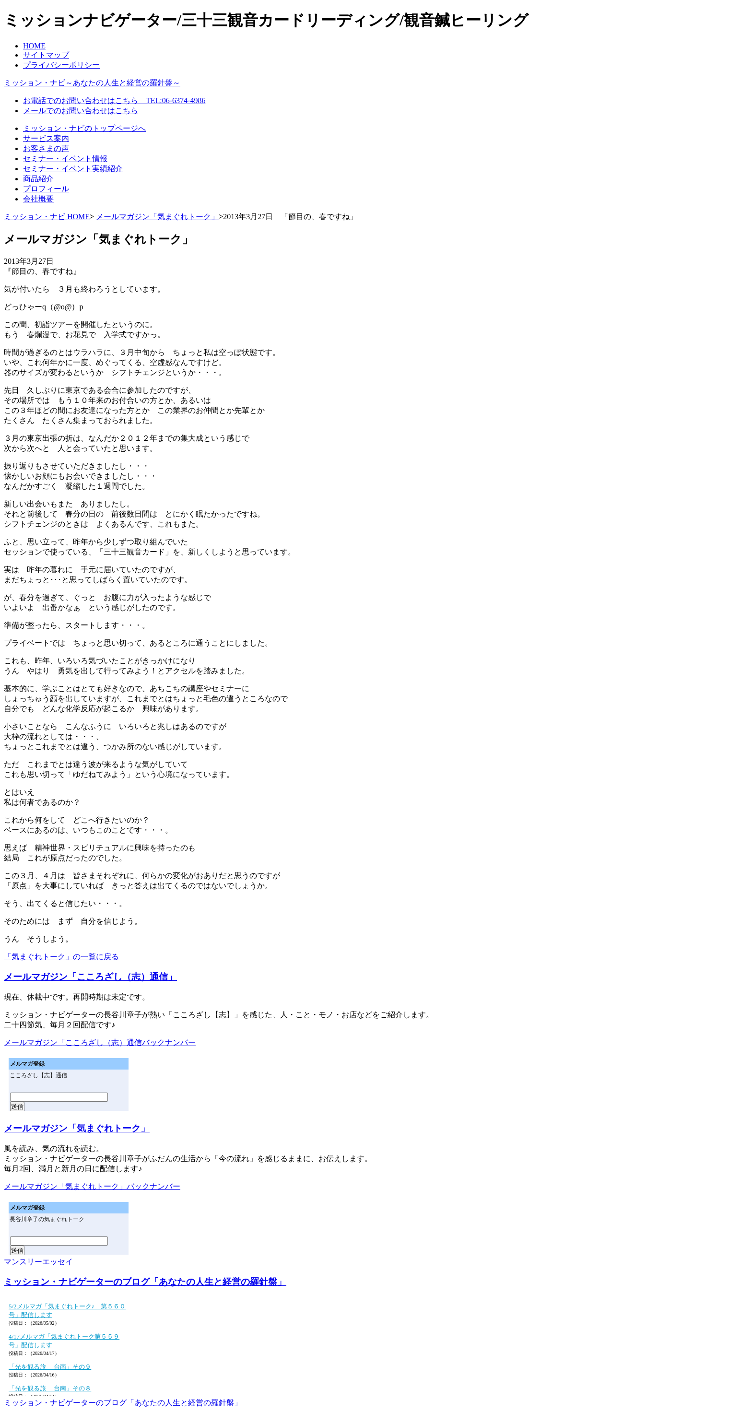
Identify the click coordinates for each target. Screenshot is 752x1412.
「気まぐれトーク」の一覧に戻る (61, 957)
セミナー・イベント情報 (65, 158)
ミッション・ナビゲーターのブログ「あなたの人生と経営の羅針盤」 (145, 1282)
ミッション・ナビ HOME (47, 216)
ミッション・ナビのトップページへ (84, 128)
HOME (34, 46)
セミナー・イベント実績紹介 (73, 169)
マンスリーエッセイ (38, 1262)
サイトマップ (46, 55)
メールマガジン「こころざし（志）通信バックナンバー (100, 1042)
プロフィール (46, 189)
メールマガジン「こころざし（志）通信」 (90, 977)
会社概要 (38, 199)
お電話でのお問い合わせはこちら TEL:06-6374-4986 (114, 100)
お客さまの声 (46, 148)
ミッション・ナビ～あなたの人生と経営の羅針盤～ (92, 83)
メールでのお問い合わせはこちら (80, 110)
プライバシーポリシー (61, 65)
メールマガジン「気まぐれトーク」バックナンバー (92, 1186)
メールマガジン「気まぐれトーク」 (157, 216)
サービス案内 (46, 138)
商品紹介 (38, 179)
